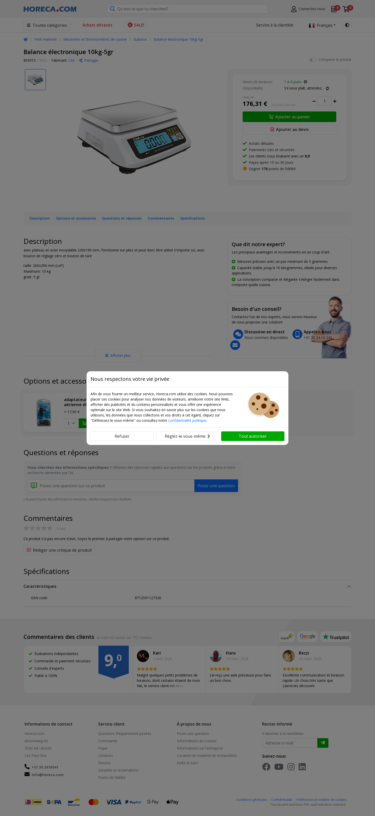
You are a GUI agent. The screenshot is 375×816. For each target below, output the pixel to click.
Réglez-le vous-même (187, 436)
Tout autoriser (253, 436)
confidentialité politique (187, 420)
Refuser (122, 436)
